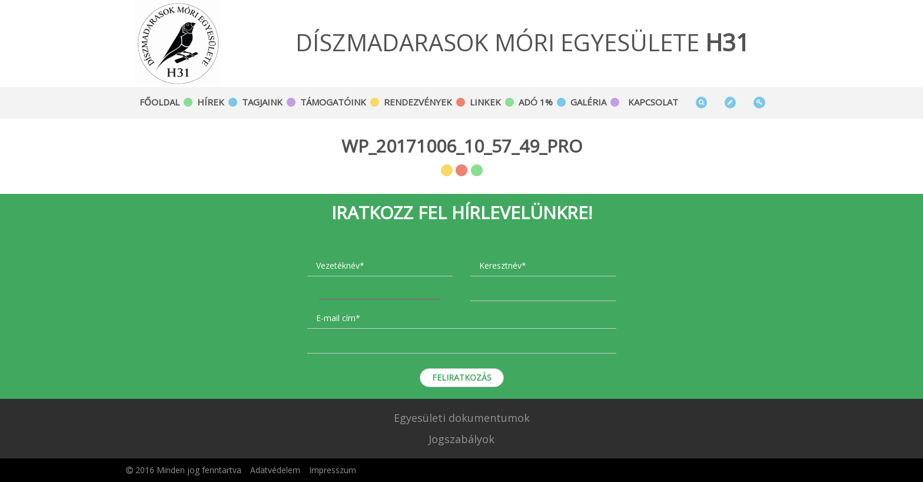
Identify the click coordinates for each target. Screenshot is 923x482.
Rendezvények (418, 102)
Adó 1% (536, 102)
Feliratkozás (462, 377)
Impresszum (332, 470)
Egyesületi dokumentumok (462, 418)
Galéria (588, 102)
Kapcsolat (653, 102)
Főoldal (160, 102)
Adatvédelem (275, 470)
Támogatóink (333, 102)
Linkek (485, 102)
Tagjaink (262, 102)
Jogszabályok (461, 439)
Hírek (210, 102)
